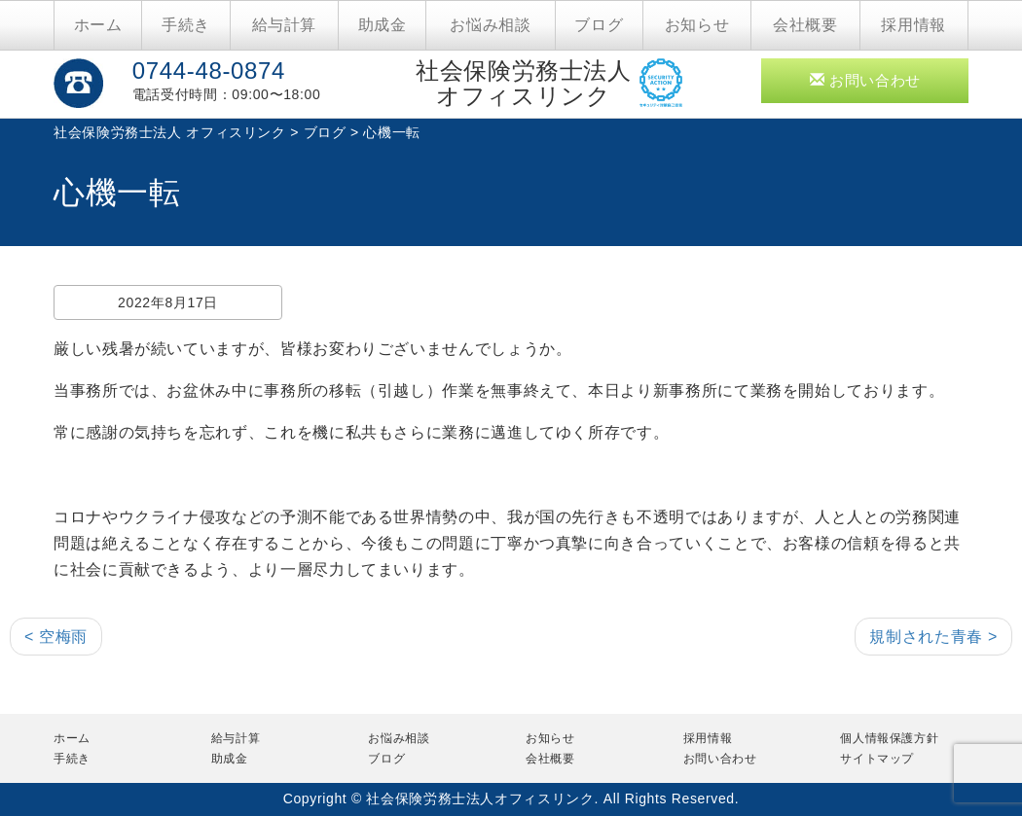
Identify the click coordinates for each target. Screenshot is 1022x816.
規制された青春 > (933, 636)
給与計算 (284, 25)
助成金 (382, 25)
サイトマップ (877, 758)
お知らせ (697, 25)
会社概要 (805, 25)
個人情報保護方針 (889, 738)
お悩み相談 (490, 25)
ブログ (598, 25)
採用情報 (913, 25)
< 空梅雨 (56, 636)
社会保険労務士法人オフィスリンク (524, 83)
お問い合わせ (865, 80)
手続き (186, 25)
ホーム (98, 25)
